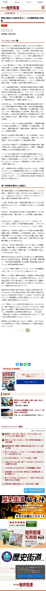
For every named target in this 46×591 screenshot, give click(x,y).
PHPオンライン (6, 2)
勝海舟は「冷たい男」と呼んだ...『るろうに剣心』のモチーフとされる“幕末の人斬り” (23, 435)
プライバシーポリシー (24, 572)
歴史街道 (40, 2)
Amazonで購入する (30, 382)
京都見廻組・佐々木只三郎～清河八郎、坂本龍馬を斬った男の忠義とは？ (24, 473)
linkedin (29, 364)
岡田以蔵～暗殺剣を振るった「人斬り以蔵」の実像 (22, 484)
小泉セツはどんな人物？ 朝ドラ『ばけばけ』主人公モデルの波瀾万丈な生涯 (24, 463)
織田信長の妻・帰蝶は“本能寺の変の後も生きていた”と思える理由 (24, 447)
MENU (42, 7)
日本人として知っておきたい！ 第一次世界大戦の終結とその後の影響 (24, 441)
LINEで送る (25, 364)
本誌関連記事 (8, 12)
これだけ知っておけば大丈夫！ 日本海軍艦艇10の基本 (23, 468)
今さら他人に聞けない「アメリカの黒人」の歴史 (21, 458)
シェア (21, 364)
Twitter (17, 364)
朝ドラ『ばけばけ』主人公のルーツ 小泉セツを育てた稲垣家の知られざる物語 (24, 479)
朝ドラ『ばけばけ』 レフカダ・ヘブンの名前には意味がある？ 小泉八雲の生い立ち (24, 453)
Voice (17, 2)
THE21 (28, 2)
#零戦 (4, 25)
